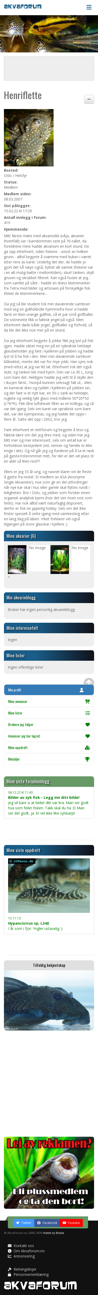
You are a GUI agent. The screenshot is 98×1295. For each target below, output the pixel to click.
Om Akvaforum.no (26, 1250)
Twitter (24, 1223)
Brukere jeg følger (49, 724)
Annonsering (21, 1256)
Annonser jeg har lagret (49, 736)
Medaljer (49, 759)
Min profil (46, 689)
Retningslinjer (22, 1269)
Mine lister (49, 713)
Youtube (71, 1223)
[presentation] (8, 576)
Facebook (47, 1223)
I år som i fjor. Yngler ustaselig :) (35, 923)
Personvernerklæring (28, 1274)
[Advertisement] (49, 1083)
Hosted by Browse (53, 1233)
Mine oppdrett (49, 747)
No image (37, 547)
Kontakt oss (21, 1245)
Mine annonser (49, 701)
